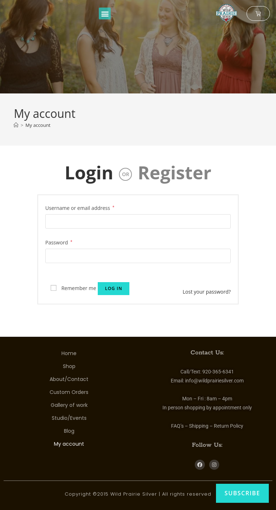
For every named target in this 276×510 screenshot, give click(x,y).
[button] (105, 13)
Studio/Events (69, 418)
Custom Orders (69, 392)
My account (38, 125)
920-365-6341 (218, 372)
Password (58, 242)
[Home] (16, 125)
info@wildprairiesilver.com (214, 380)
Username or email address (79, 207)
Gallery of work (69, 405)
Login (89, 172)
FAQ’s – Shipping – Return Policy (207, 426)
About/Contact (69, 379)
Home (69, 353)
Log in (113, 288)
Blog (69, 431)
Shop (69, 366)
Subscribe (242, 493)
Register (174, 172)
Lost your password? (207, 291)
